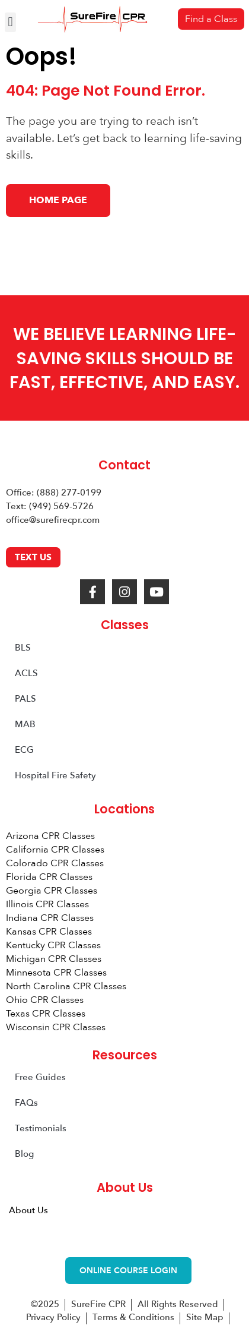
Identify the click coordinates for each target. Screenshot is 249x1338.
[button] (10, 22)
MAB (25, 724)
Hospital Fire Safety (55, 775)
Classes (125, 624)
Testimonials (40, 1128)
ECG (24, 750)
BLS (23, 648)
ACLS (26, 673)
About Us (28, 1210)
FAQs (26, 1103)
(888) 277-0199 (69, 492)
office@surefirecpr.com (53, 520)
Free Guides (40, 1077)
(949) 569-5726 (61, 506)
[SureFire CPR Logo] (92, 19)
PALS (25, 699)
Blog (24, 1154)
